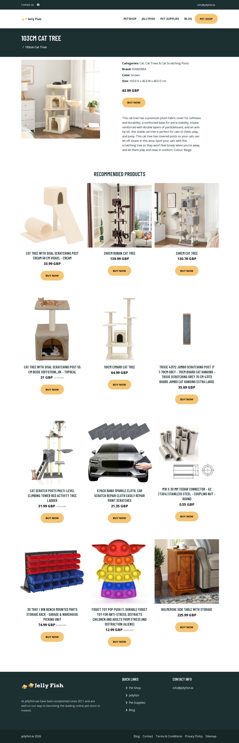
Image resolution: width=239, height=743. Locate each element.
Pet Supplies (169, 19)
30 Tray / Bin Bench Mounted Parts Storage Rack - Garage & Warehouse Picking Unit (52, 614)
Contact (148, 736)
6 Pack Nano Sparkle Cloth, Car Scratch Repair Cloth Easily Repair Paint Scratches (119, 495)
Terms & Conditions (169, 736)
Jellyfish (148, 19)
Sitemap (211, 736)
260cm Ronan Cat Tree (119, 253)
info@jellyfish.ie (206, 4)
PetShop (130, 19)
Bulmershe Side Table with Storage (186, 609)
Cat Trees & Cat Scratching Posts (167, 63)
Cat (142, 63)
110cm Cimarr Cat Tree (119, 367)
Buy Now (133, 102)
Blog (188, 19)
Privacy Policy (194, 736)
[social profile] (38, 4)
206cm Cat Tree (187, 253)
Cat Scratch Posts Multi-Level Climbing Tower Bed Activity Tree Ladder (52, 495)
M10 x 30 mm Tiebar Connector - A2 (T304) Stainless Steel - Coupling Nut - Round (186, 494)
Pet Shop (206, 19)
